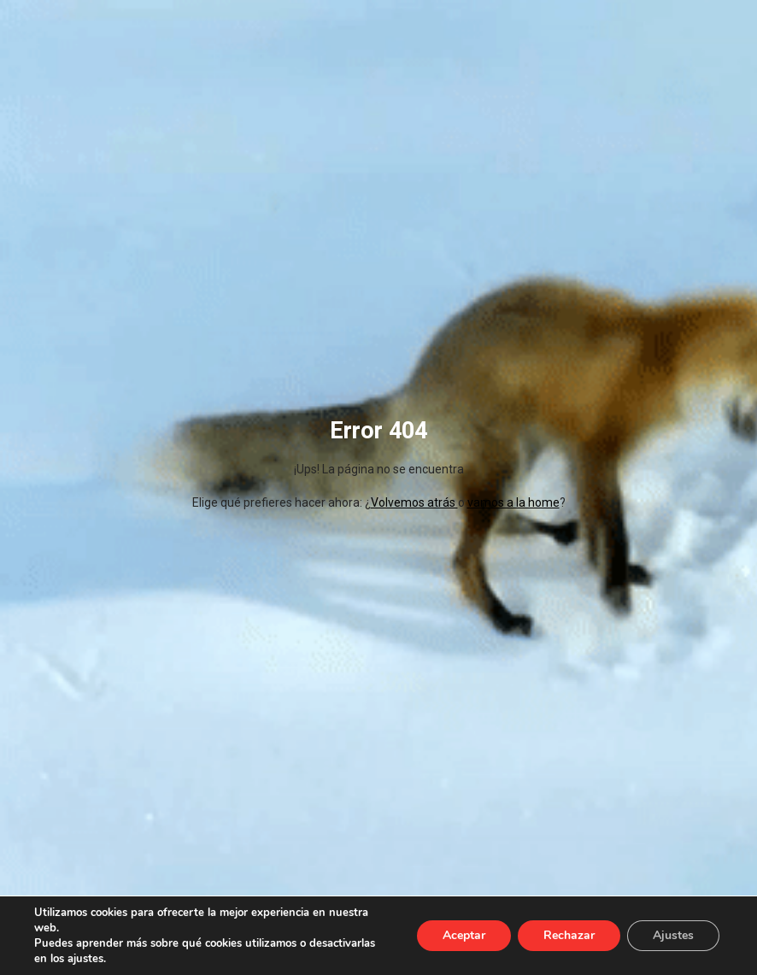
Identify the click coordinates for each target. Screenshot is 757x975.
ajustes (85, 958)
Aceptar (464, 935)
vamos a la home (513, 502)
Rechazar (569, 935)
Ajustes (673, 935)
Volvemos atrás (414, 502)
